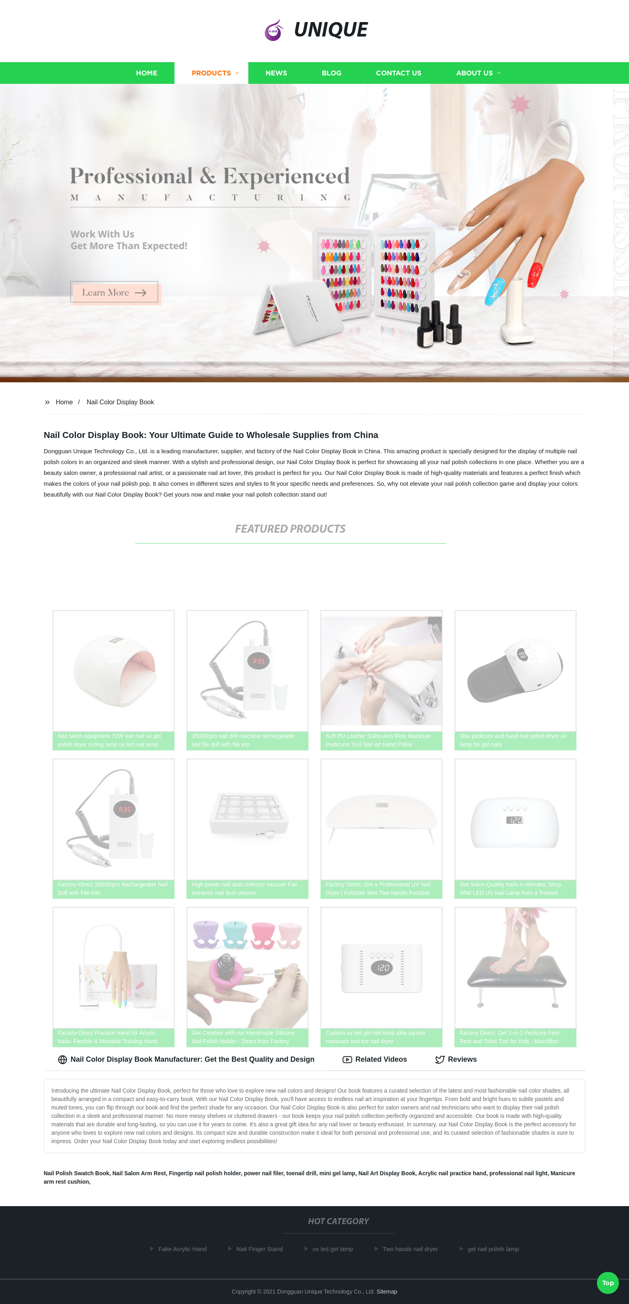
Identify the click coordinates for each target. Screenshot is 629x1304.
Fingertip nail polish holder (205, 1173)
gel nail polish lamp (497, 1248)
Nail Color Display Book (120, 402)
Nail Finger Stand (264, 1248)
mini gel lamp (337, 1173)
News (276, 73)
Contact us (399, 73)
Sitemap (387, 1291)
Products (211, 73)
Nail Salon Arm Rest (139, 1173)
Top (608, 1282)
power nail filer (263, 1173)
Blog (331, 73)
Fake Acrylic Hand (186, 1248)
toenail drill (301, 1173)
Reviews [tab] (456, 1060)
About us (474, 73)
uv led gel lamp (337, 1248)
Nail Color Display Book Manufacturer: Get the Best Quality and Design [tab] (186, 1060)
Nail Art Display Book (386, 1173)
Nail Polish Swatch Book (76, 1173)
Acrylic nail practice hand (452, 1173)
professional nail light (518, 1173)
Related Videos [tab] (375, 1060)
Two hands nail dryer (414, 1248)
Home (146, 73)
